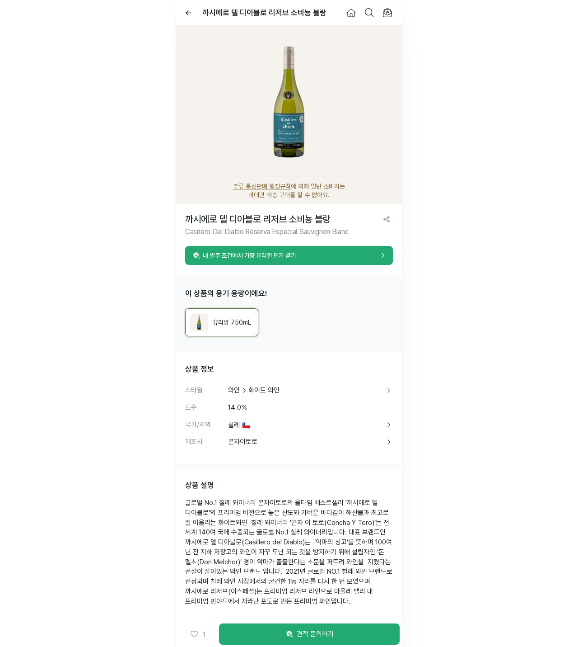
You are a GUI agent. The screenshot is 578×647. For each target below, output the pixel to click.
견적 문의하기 (309, 634)
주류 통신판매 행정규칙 (262, 186)
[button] (197, 634)
